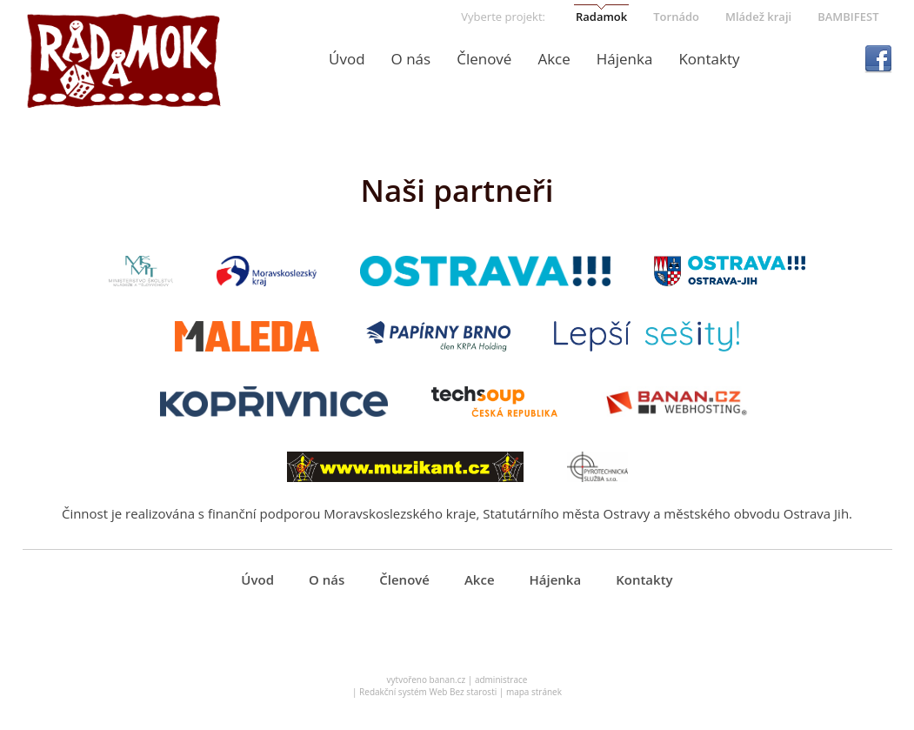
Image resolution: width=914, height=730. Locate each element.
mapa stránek (534, 692)
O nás (411, 59)
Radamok (601, 16)
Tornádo (676, 16)
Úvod (347, 59)
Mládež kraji (758, 16)
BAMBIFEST (847, 16)
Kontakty (708, 59)
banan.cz (448, 679)
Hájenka (625, 59)
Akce (553, 59)
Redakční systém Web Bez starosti (428, 692)
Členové (484, 59)
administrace (501, 679)
